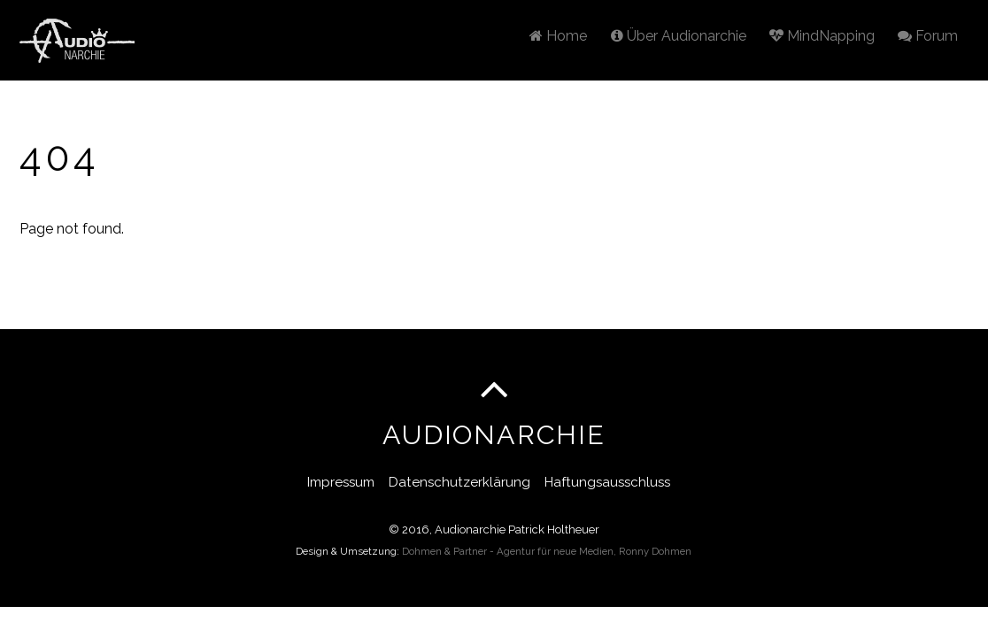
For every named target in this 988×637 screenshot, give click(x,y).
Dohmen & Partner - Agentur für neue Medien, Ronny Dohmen (546, 551)
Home (558, 35)
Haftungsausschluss (607, 482)
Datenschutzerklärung (459, 482)
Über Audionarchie (678, 35)
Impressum (340, 482)
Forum (928, 35)
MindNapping (822, 35)
